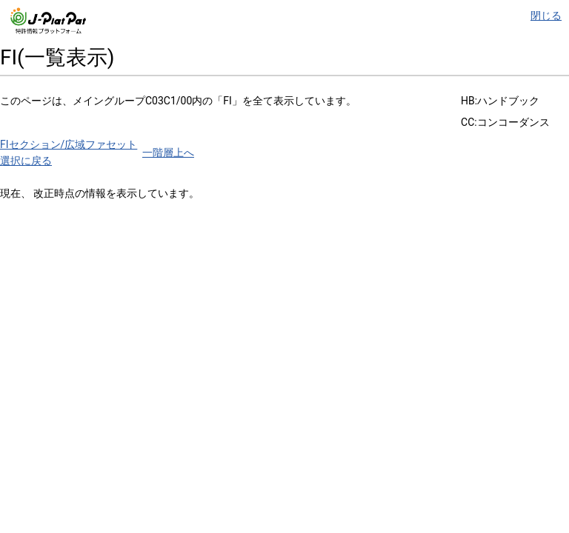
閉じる (546, 15)
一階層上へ (168, 152)
